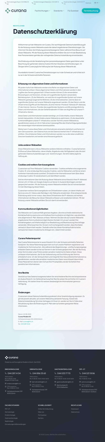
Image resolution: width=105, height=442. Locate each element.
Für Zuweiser (73, 10)
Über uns (41, 412)
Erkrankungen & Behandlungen (15, 424)
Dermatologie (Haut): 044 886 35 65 (17, 3)
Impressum (75, 409)
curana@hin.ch (28, 321)
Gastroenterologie (11, 418)
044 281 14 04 (25, 324)
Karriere (88, 3)
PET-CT (7, 409)
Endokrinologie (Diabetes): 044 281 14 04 (45, 3)
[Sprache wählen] (97, 3)
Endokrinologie (10, 415)
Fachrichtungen (42, 10)
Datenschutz (75, 412)
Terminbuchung (91, 10)
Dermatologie (9, 412)
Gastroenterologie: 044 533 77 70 (73, 3)
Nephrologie (9, 421)
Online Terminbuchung (45, 409)
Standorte (59, 10)
